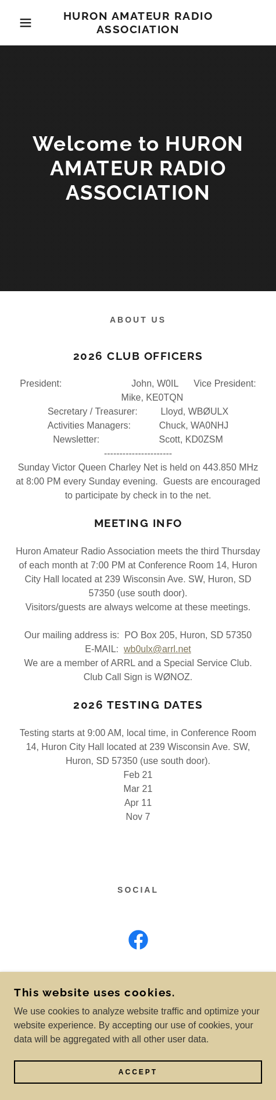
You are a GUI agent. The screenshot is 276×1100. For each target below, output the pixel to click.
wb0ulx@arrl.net (157, 649)
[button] (20, 22)
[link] (138, 22)
